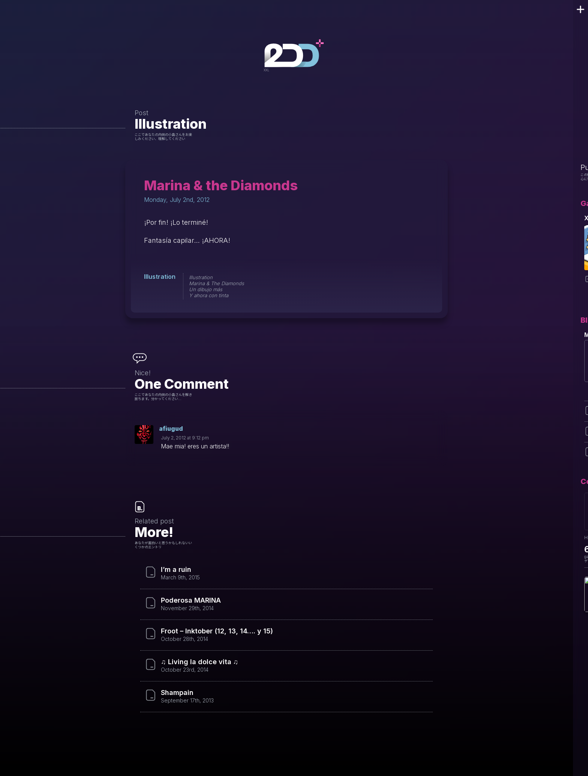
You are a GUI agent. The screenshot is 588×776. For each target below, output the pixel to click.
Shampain (177, 692)
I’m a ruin (176, 569)
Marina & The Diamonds (216, 283)
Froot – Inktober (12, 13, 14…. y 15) (217, 631)
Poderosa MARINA (191, 600)
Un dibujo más (205, 289)
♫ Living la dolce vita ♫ (199, 662)
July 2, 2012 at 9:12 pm (185, 438)
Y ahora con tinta (208, 295)
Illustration (171, 124)
